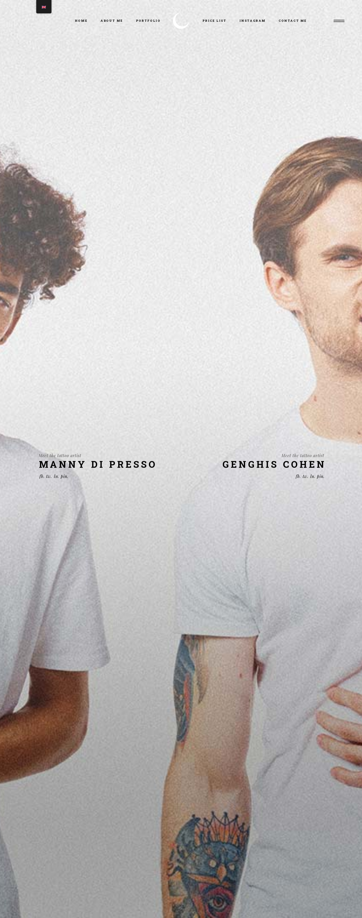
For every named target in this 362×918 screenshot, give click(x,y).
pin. (64, 486)
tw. (49, 486)
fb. (41, 486)
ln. (56, 486)
